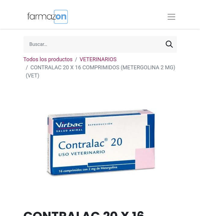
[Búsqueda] (169, 44)
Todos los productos (48, 59)
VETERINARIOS (98, 59)
